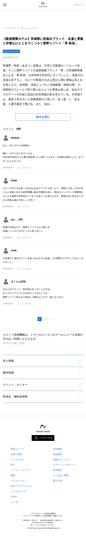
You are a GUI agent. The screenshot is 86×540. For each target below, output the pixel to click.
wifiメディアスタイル (21, 486)
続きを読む (43, 116)
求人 (13, 464)
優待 (13, 475)
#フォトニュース (11, 51)
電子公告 (57, 480)
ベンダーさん (17, 459)
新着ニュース (17, 449)
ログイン (78, 5)
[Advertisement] (43, 17)
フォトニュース (29, 28)
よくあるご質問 (61, 475)
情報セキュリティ (62, 459)
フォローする (45, 437)
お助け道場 (16, 454)
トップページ (9, 28)
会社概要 (57, 449)
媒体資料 (57, 454)
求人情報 (8, 360)
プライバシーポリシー (64, 464)
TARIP (14, 496)
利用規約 (57, 470)
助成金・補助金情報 (15, 396)
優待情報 (8, 372)
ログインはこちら (14, 342)
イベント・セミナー (15, 384)
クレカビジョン (18, 480)
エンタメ (15, 502)
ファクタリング (18, 491)
